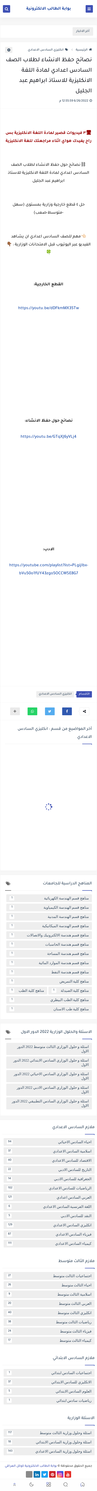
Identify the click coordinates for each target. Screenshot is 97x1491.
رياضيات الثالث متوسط (49, 1322)
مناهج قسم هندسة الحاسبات (49, 944)
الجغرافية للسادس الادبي (49, 1179)
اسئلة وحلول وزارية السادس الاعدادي (49, 1451)
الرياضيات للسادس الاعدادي (49, 1188)
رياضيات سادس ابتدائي (49, 1400)
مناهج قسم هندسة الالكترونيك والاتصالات (49, 935)
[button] (67, 711)
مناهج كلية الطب (26, 990)
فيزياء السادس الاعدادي (49, 1234)
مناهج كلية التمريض (49, 981)
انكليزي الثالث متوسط (49, 1313)
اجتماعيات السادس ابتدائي (49, 1373)
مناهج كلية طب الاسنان (49, 1009)
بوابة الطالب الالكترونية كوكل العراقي (31, 1466)
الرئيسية (84, 50)
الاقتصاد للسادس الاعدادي (49, 1160)
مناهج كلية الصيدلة (70, 990)
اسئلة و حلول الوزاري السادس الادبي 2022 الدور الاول (53, 1090)
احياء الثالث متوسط (49, 1285)
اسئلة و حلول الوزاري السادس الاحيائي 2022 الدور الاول (51, 1076)
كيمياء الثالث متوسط (49, 1340)
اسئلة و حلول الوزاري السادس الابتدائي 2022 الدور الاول (51, 1062)
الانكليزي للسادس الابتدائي (49, 1382)
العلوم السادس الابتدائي (49, 1391)
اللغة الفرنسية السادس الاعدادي (49, 1206)
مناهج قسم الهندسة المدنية (49, 917)
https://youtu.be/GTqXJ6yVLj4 (48, 437)
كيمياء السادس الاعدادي (49, 1243)
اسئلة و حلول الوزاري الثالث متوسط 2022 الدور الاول (53, 1049)
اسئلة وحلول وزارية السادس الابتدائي (49, 1442)
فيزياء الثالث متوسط (49, 1331)
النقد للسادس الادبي (49, 1216)
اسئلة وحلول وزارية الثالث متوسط (49, 1433)
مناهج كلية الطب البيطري (49, 1000)
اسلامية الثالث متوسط (49, 1294)
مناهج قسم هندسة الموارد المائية (49, 963)
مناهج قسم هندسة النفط (49, 972)
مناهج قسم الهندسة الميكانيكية (49, 926)
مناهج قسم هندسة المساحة (49, 953)
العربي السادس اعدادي (49, 1197)
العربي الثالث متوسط (49, 1303)
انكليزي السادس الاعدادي (48, 50)
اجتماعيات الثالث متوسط (49, 1276)
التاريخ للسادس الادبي (49, 1170)
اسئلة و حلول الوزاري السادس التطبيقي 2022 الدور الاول (50, 1103)
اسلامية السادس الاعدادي (49, 1151)
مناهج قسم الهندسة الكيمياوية (49, 907)
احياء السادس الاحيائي (49, 1142)
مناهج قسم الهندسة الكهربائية (49, 898)
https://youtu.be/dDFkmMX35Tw (48, 308)
